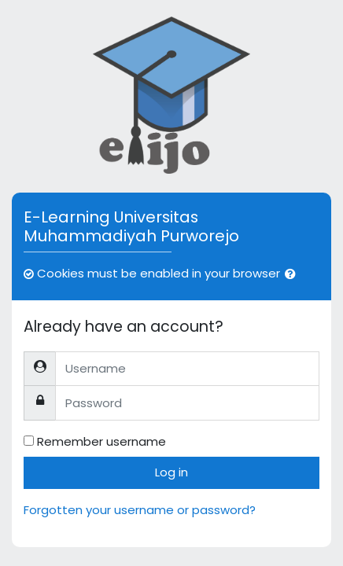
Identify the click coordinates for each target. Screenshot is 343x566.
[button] (293, 275)
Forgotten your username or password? (140, 510)
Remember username (101, 441)
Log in (171, 472)
